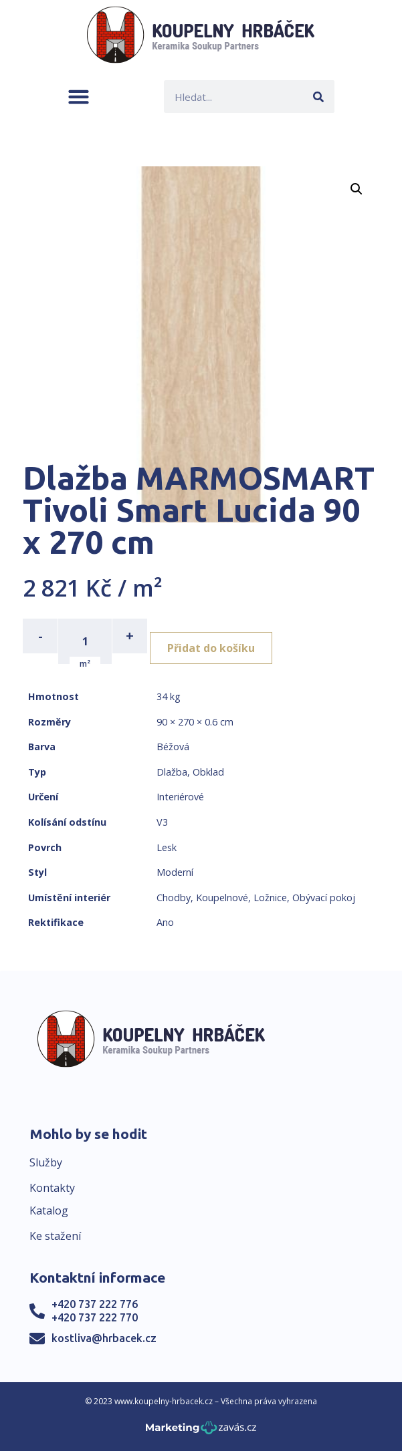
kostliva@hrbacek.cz (104, 1338)
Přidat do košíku (211, 648)
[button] (79, 97)
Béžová (173, 746)
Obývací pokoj (323, 897)
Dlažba (172, 772)
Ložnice (270, 897)
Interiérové (180, 796)
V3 (162, 822)
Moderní (175, 872)
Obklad (208, 772)
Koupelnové (222, 897)
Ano (165, 922)
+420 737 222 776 (95, 1304)
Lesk (167, 847)
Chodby (174, 897)
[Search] (318, 96)
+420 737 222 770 (95, 1317)
